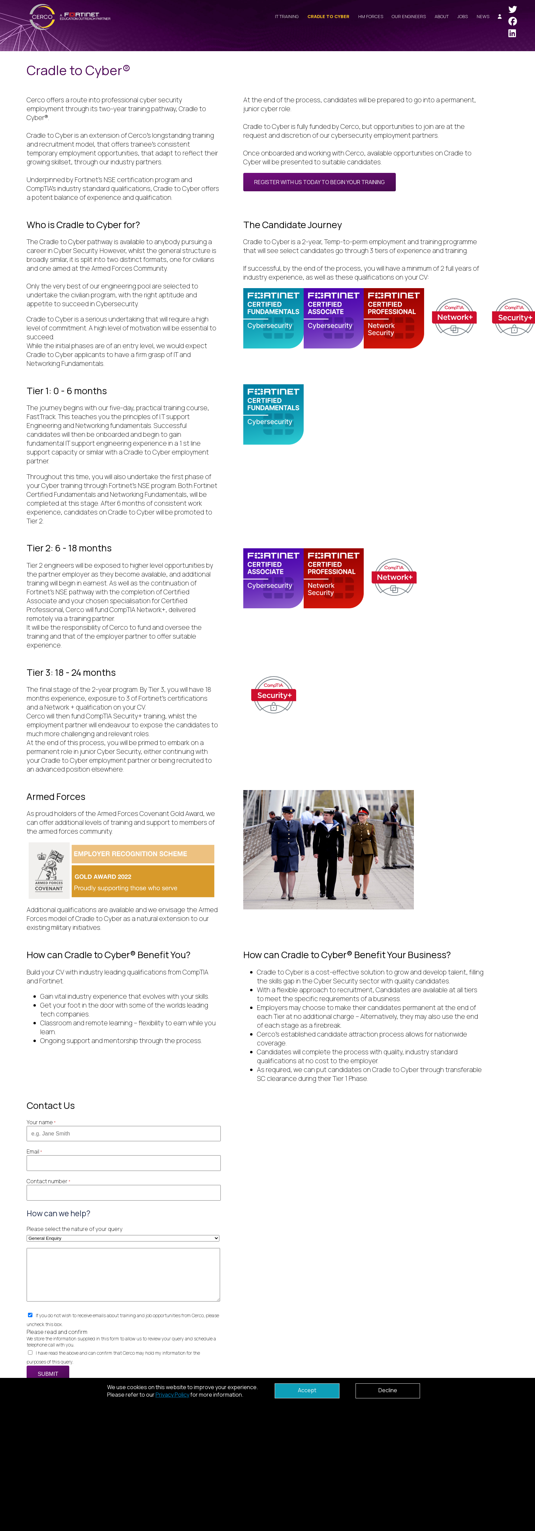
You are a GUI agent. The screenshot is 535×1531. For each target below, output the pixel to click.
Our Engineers (409, 16)
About (442, 16)
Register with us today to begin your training (319, 182)
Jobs (462, 16)
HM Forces (370, 16)
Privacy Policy (172, 1394)
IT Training (287, 16)
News (483, 16)
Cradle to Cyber (328, 16)
